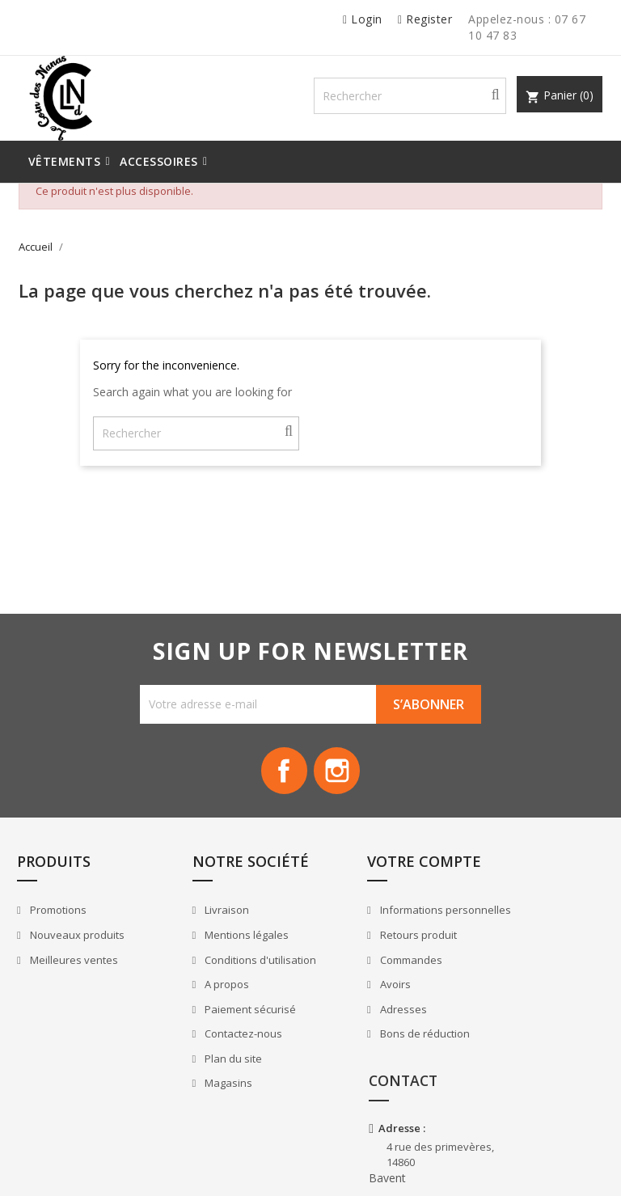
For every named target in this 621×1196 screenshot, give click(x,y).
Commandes (365, 988)
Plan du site (211, 1071)
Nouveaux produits (78, 947)
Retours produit (372, 964)
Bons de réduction (379, 1062)
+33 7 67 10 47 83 (532, 1081)
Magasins (206, 1095)
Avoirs (349, 1013)
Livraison (204, 922)
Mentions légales (224, 947)
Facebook (283, 777)
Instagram (338, 777)
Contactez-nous (221, 1046)
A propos (204, 997)
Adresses (357, 1037)
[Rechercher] (424, 98)
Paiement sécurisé (228, 1021)
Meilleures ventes (75, 972)
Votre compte (380, 873)
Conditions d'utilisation (238, 972)
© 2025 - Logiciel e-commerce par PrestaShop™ (134, 1167)
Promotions (59, 922)
